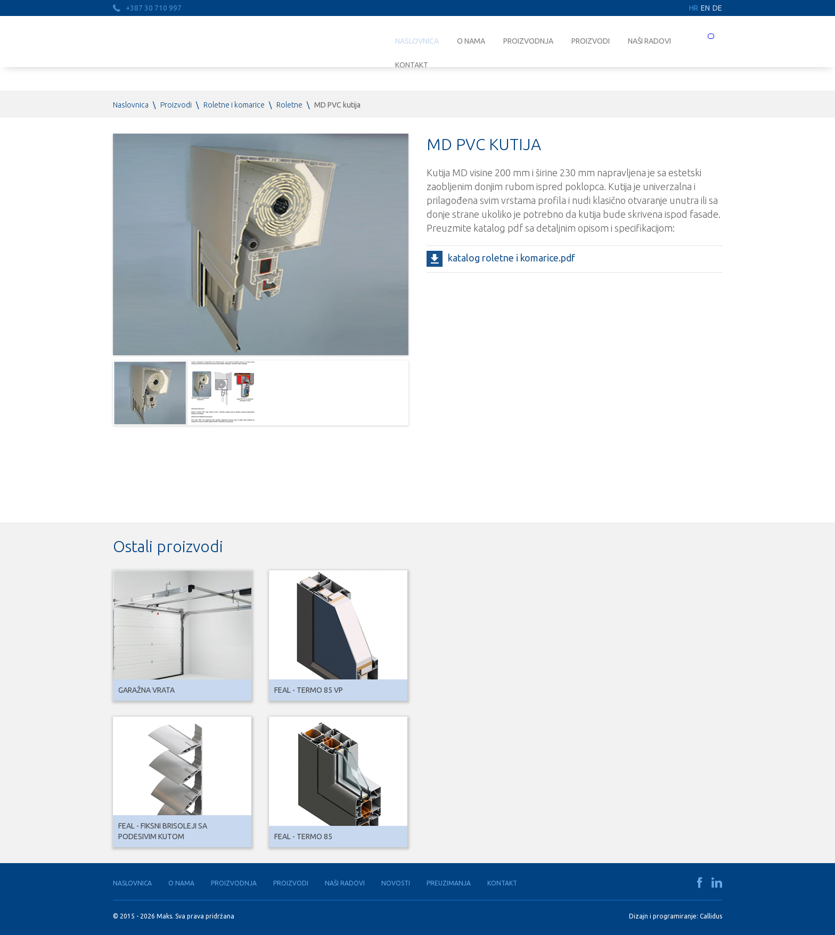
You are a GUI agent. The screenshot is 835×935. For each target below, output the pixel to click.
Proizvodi (590, 41)
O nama (471, 41)
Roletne (289, 105)
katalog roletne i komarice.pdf (511, 257)
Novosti (395, 883)
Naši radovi (649, 41)
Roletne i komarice (234, 105)
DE (717, 8)
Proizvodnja (528, 41)
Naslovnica (417, 41)
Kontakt (502, 883)
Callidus (711, 916)
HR (693, 8)
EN (705, 8)
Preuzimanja (449, 883)
